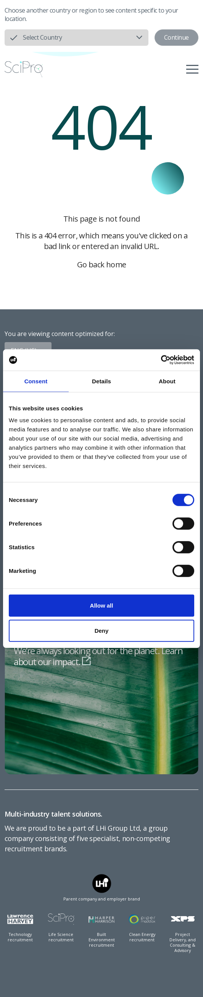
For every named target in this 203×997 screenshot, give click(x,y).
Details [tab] (101, 381)
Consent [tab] (36, 381)
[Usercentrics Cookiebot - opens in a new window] (160, 360)
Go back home (101, 264)
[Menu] (192, 69)
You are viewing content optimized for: (60, 334)
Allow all (101, 605)
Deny (102, 630)
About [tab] (167, 381)
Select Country (42, 37)
